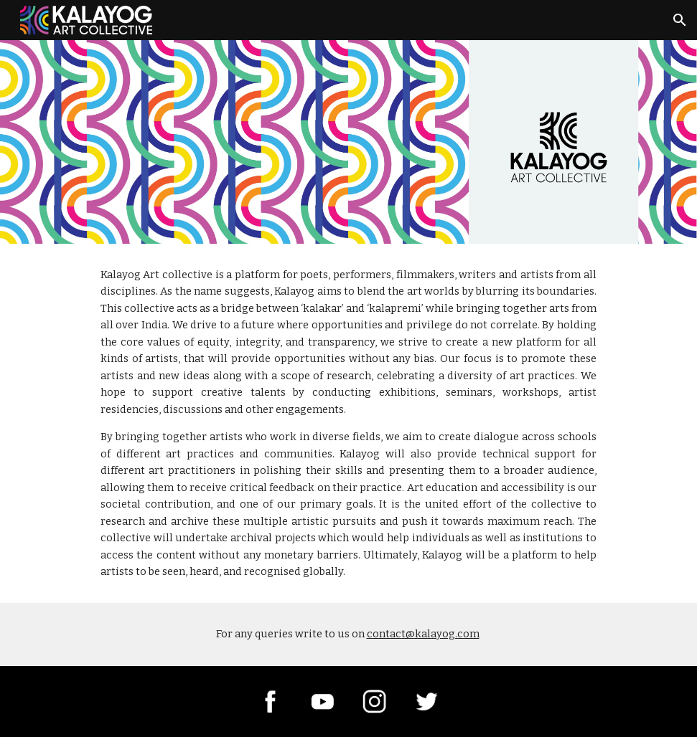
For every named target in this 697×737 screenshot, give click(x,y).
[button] (680, 20)
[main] (348, 423)
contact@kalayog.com (423, 633)
